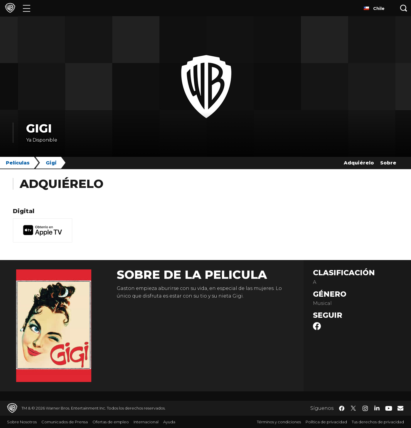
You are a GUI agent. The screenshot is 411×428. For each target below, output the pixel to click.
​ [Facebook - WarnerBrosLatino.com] (341, 408)
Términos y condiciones (279, 421)
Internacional (146, 421)
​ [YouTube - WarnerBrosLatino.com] (388, 408)
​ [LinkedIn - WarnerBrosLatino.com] (376, 408)
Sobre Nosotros (22, 421)
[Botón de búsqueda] (403, 8)
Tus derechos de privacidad (378, 421)
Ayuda (169, 421)
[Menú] (26, 8)
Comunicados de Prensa (64, 421)
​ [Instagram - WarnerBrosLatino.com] (365, 408)
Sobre (388, 163)
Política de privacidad (326, 421)
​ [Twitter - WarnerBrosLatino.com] (353, 408)
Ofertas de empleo (110, 421)
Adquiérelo (359, 163)
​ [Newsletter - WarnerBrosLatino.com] (400, 408)
